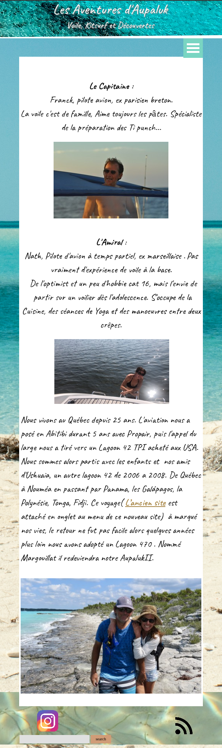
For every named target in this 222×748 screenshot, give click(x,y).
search (101, 739)
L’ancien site (145, 502)
